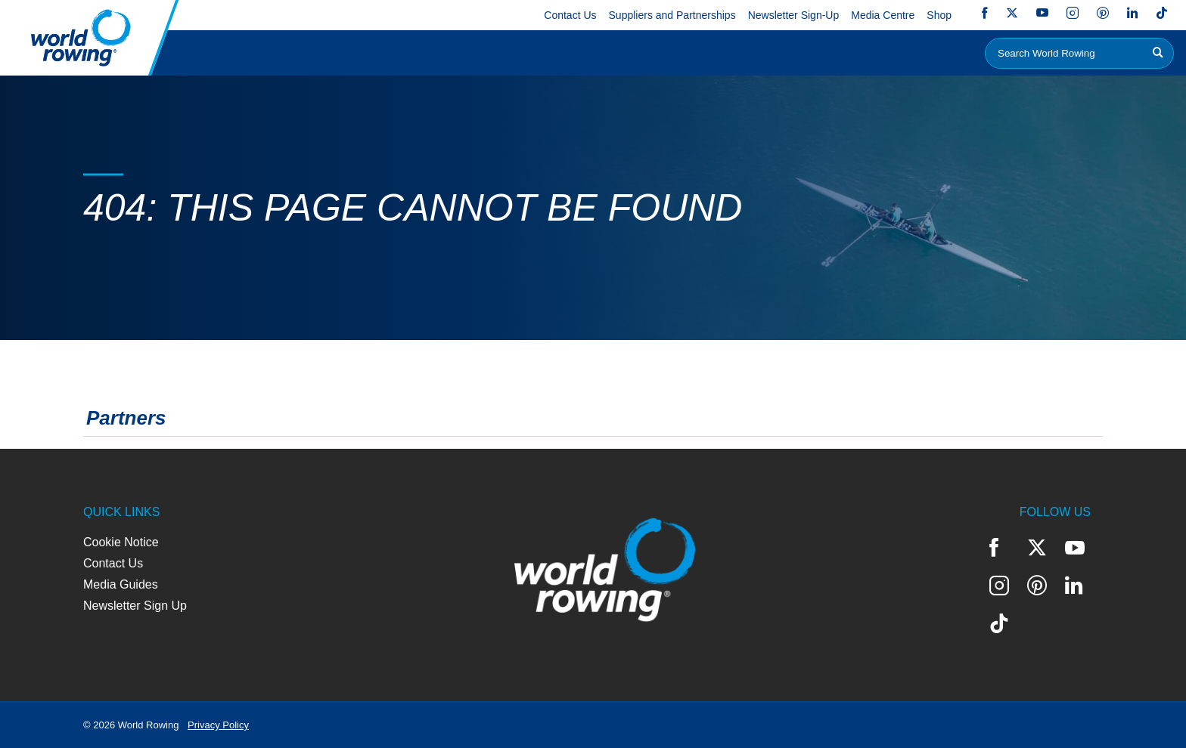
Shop (939, 15)
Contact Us (570, 15)
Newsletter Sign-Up (794, 15)
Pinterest (1103, 13)
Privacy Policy (218, 725)
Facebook (985, 13)
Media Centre (882, 15)
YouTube (1042, 13)
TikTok (1162, 13)
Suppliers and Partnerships (672, 15)
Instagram (1072, 13)
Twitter (1012, 13)
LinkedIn (1132, 13)
